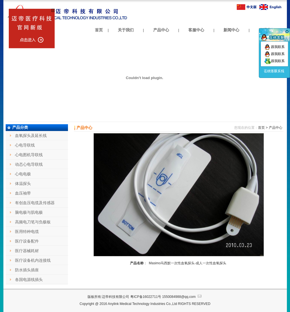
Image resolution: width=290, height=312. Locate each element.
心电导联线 (25, 145)
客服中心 (196, 30)
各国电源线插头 (29, 279)
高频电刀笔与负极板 (33, 222)
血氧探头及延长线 (31, 135)
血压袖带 (23, 193)
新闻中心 (231, 30)
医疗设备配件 (27, 241)
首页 (99, 30)
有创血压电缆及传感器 (35, 202)
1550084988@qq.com (182, 297)
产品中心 (161, 30)
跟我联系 (275, 47)
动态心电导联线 (29, 164)
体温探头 (23, 183)
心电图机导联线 (29, 154)
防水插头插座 (27, 270)
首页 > (263, 128)
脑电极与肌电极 (29, 212)
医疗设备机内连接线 (33, 260)
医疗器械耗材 (27, 250)
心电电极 (23, 174)
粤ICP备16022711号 (145, 297)
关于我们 (126, 30)
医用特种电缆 (27, 231)
